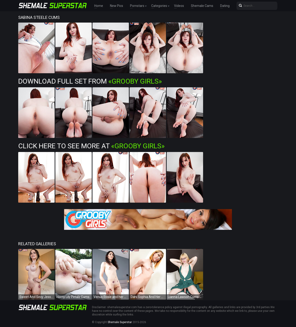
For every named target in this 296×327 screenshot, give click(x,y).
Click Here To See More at (91, 146)
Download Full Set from (90, 81)
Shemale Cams (202, 6)
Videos (179, 6)
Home (98, 6)
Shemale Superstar (120, 322)
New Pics (116, 6)
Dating (225, 6)
